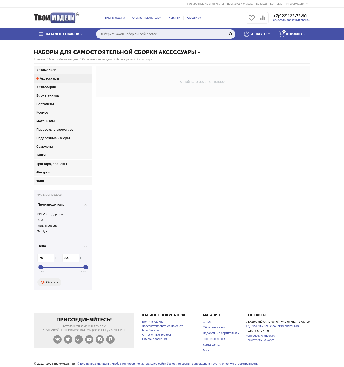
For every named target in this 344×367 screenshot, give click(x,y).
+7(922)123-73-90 (290, 16)
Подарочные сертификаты (205, 3)
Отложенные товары (156, 334)
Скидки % (194, 17)
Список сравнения (155, 339)
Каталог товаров (62, 34)
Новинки (174, 17)
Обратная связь (214, 327)
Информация (295, 3)
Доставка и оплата (240, 3)
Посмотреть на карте (260, 340)
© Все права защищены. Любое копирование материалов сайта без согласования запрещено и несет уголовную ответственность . (168, 363)
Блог (206, 350)
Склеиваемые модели (97, 59)
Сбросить (49, 282)
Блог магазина (115, 17)
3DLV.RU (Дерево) (50, 214)
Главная (40, 59)
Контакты (276, 3)
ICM (40, 220)
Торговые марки (214, 339)
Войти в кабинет (153, 321)
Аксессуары (124, 59)
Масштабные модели (63, 59)
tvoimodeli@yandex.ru (260, 335)
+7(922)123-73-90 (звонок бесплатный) (272, 326)
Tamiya (42, 231)
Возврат (261, 3)
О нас (207, 321)
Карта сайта (211, 344)
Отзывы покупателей (146, 17)
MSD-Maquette (47, 225)
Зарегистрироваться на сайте (162, 326)
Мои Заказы (150, 330)
